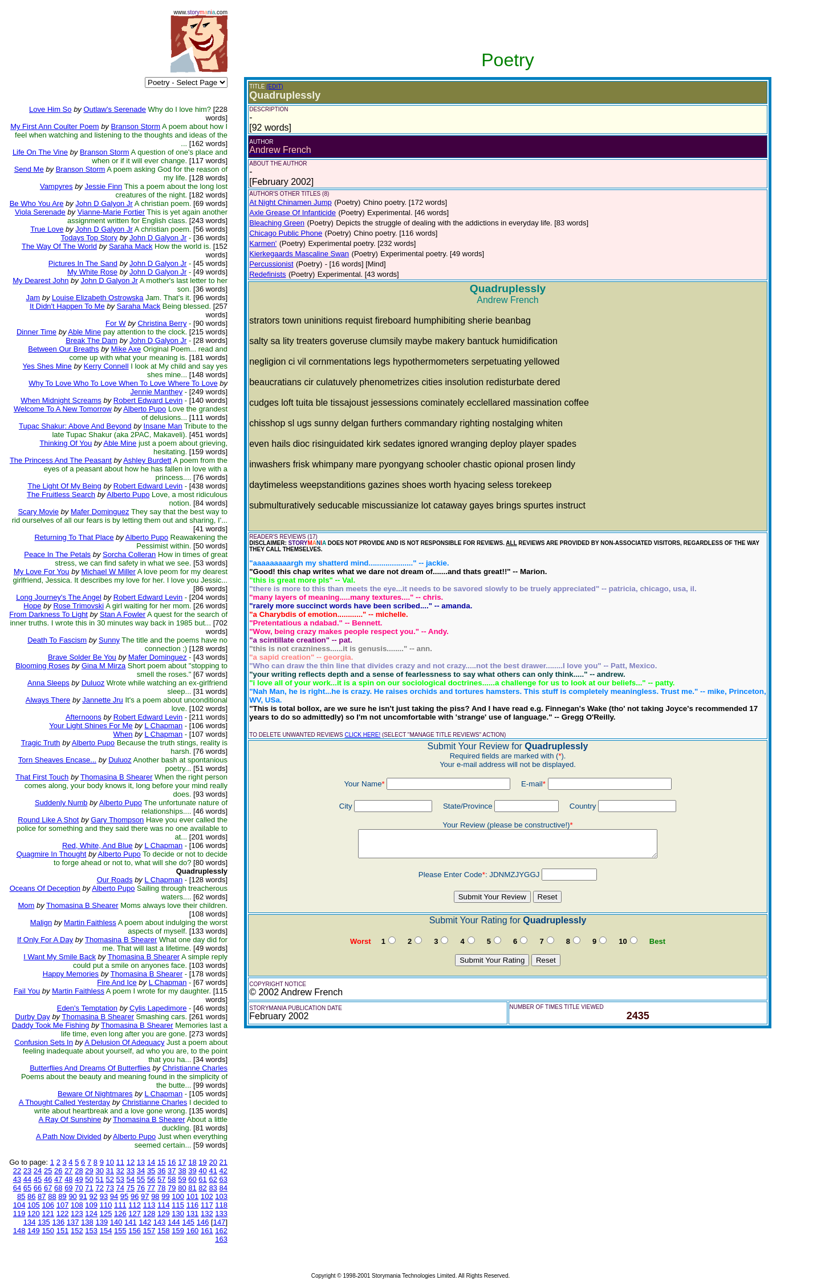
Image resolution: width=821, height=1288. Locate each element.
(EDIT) (274, 86)
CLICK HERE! (362, 735)
